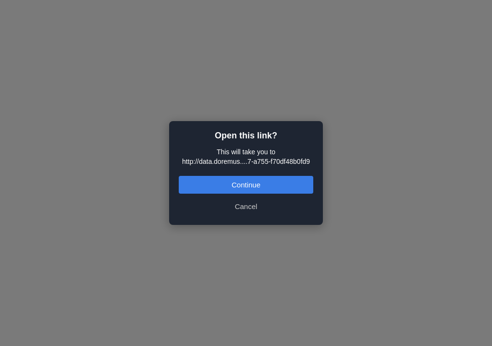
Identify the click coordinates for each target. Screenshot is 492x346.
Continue (246, 185)
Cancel (246, 206)
